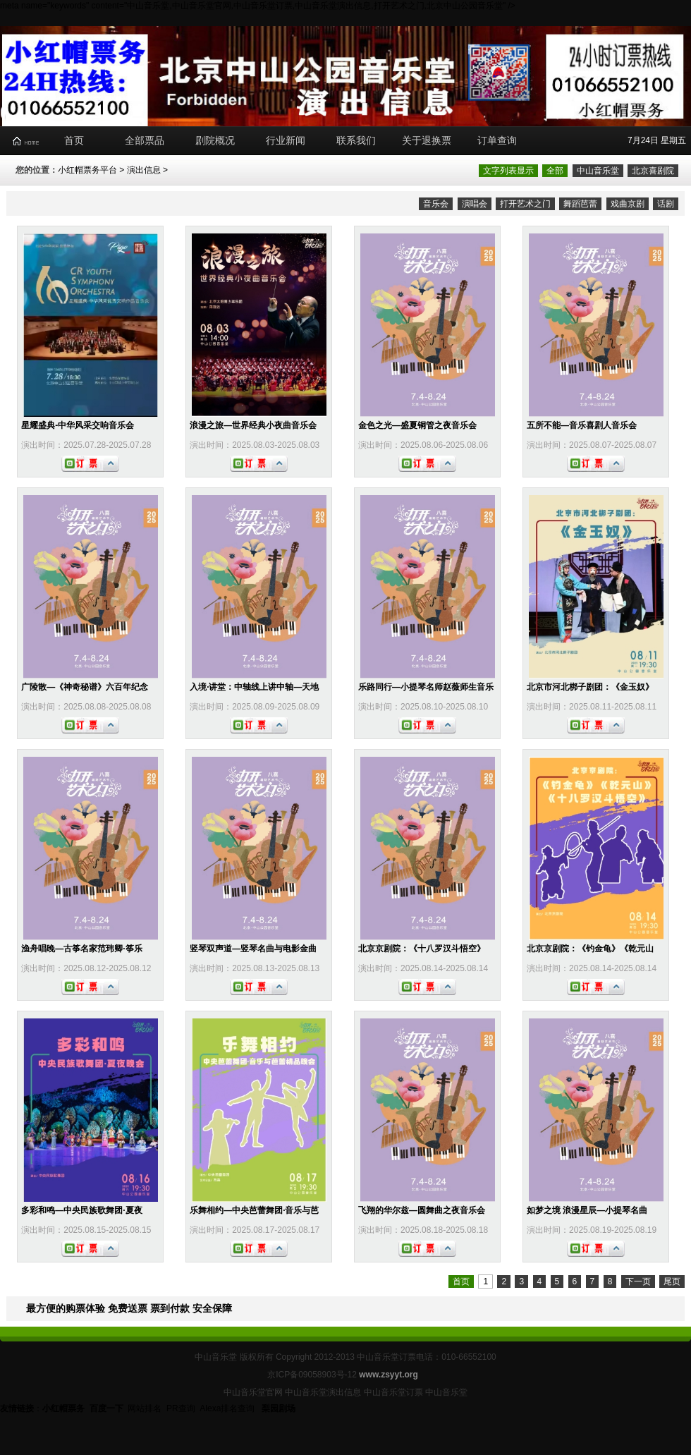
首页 (74, 140)
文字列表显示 (508, 171)
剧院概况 (215, 140)
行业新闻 (285, 140)
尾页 (672, 1281)
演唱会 (474, 204)
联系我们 (356, 140)
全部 (554, 171)
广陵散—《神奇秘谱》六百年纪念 (84, 687)
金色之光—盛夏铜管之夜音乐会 (417, 425)
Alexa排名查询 (228, 1408)
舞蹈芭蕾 (580, 204)
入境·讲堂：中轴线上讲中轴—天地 (254, 687)
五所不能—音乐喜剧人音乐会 (582, 425)
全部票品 (144, 140)
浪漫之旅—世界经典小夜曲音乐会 (253, 425)
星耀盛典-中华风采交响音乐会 (77, 425)
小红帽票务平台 (87, 170)
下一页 (638, 1281)
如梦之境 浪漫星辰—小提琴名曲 (587, 1210)
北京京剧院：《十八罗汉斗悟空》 (421, 949)
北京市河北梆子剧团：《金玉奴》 (590, 687)
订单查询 (497, 140)
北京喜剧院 (653, 171)
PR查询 (180, 1408)
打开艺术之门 (525, 204)
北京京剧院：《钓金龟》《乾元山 (590, 949)
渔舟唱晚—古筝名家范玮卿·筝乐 (81, 949)
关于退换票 (426, 140)
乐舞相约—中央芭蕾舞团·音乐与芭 (254, 1210)
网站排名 (144, 1408)
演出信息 (144, 170)
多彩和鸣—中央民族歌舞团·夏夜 (81, 1210)
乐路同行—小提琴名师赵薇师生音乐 (426, 687)
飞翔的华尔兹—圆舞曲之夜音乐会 (421, 1210)
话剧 (665, 204)
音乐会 (435, 204)
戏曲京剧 (627, 204)
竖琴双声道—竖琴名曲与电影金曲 (253, 949)
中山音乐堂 (598, 171)
